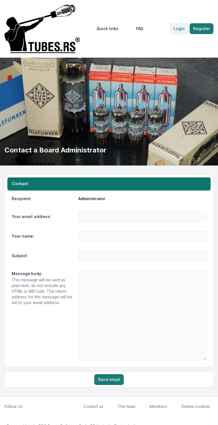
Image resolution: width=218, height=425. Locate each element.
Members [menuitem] (154, 387)
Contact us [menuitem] (89, 387)
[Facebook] (27, 388)
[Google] (40, 388)
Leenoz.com (145, 407)
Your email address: (31, 216)
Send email (109, 360)
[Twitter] (31, 388)
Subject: (20, 255)
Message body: (27, 273)
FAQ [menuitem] (136, 28)
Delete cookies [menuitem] (192, 387)
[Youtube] (36, 388)
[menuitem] (105, 29)
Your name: (23, 236)
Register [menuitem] (201, 28)
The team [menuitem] (122, 387)
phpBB (37, 407)
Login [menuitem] (179, 28)
